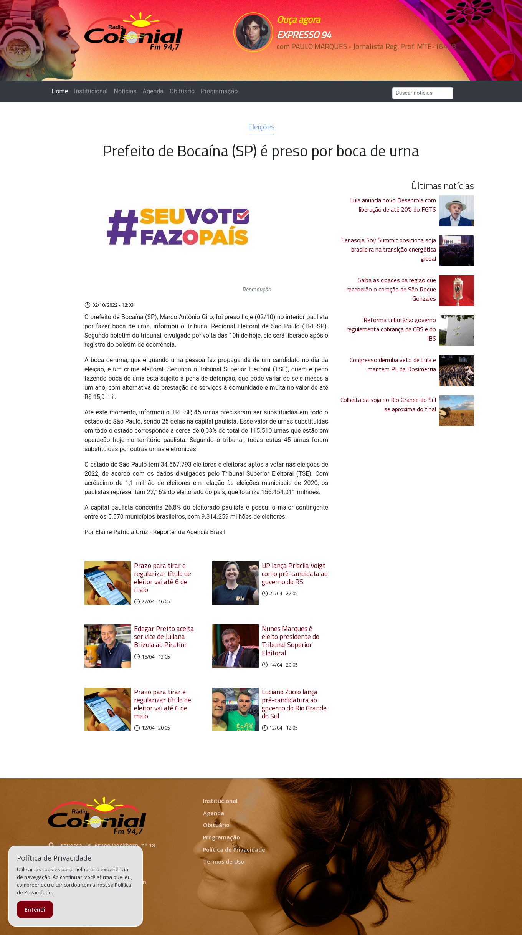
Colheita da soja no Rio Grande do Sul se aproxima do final (388, 404)
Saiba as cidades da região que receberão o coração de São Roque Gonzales (391, 289)
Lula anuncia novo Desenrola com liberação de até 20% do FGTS (393, 204)
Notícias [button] (125, 91)
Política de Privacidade (234, 849)
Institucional (90, 91)
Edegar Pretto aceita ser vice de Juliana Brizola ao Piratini (164, 636)
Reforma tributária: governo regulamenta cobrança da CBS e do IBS (391, 329)
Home (61, 91)
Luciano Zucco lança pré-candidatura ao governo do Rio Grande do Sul (294, 704)
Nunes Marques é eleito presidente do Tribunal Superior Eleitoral (290, 640)
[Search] (422, 93)
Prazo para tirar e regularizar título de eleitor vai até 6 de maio (162, 577)
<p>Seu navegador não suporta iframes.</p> (314, 60)
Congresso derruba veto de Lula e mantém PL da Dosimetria (393, 364)
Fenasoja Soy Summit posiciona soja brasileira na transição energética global (388, 249)
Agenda (152, 91)
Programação (219, 91)
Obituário (182, 91)
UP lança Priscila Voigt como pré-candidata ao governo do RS (295, 573)
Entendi (35, 909)
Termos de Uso (223, 861)
